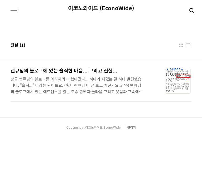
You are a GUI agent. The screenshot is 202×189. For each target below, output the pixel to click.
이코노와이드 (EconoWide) (101, 8)
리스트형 (188, 45)
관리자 (131, 127)
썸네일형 (181, 45)
